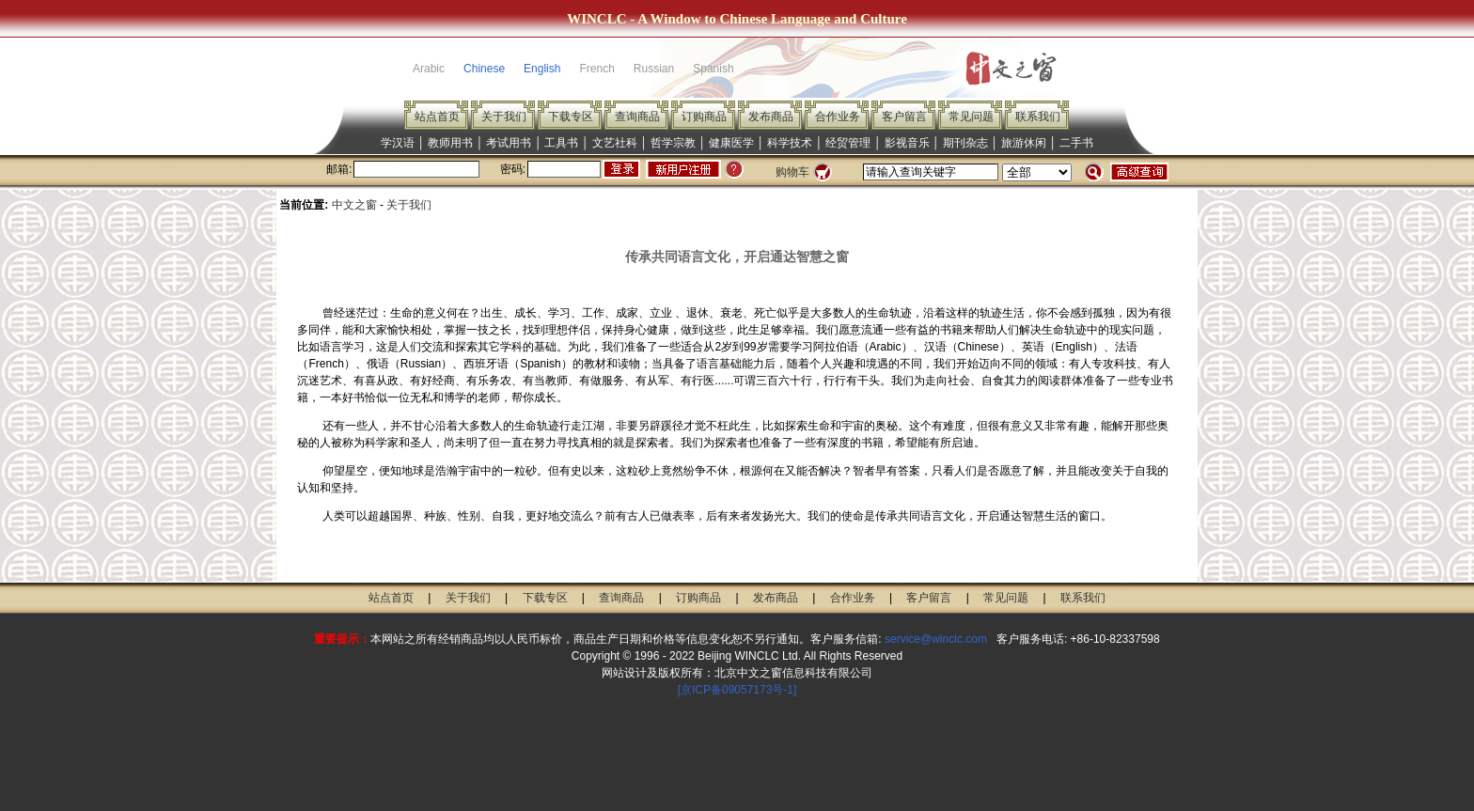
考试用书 (508, 142)
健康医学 (731, 142)
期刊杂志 (965, 142)
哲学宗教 (673, 142)
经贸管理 (847, 142)
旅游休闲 (1023, 142)
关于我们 (503, 116)
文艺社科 (614, 142)
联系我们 (1037, 116)
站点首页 (437, 116)
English (542, 68)
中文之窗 (354, 204)
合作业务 (837, 116)
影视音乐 (907, 142)
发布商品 (770, 116)
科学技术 (789, 142)
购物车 (792, 172)
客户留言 (904, 116)
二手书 (1076, 142)
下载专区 (570, 116)
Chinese (484, 68)
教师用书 (450, 142)
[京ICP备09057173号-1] (737, 689)
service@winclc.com (936, 639)
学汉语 (398, 142)
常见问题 (971, 116)
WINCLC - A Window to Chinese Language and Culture (737, 18)
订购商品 (704, 116)
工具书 (561, 142)
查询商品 (637, 116)
